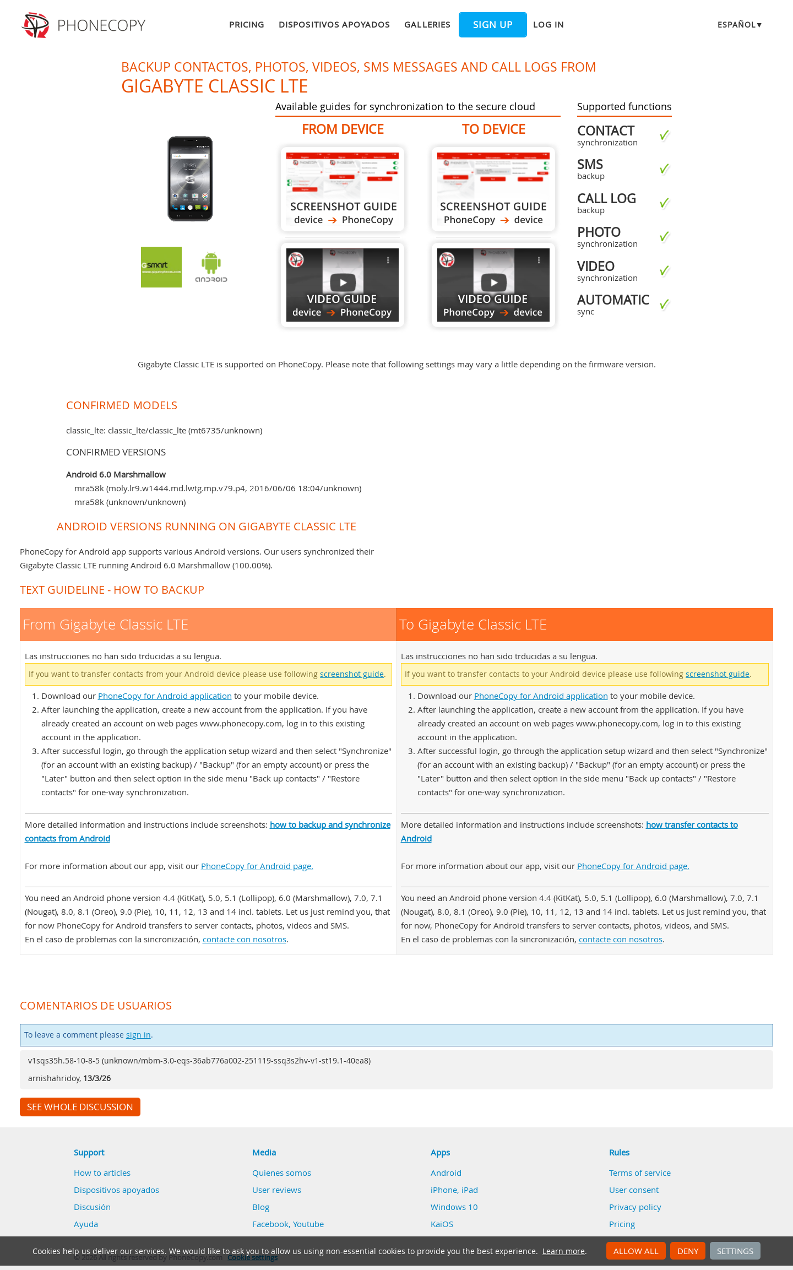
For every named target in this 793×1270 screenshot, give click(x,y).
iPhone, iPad (454, 1189)
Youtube (308, 1223)
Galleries (427, 24)
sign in (138, 1035)
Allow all (636, 1250)
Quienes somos (281, 1172)
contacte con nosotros (244, 939)
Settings (735, 1250)
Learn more (563, 1251)
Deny (687, 1250)
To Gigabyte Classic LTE (493, 189)
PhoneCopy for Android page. (257, 865)
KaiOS (442, 1223)
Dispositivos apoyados (334, 24)
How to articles (102, 1172)
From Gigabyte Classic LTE (342, 189)
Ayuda (86, 1223)
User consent (634, 1189)
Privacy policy (635, 1206)
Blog (260, 1206)
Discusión (92, 1206)
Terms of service (640, 1172)
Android (446, 1172)
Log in (548, 24)
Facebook (270, 1223)
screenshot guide (352, 674)
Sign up (493, 25)
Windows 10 (454, 1206)
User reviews (276, 1189)
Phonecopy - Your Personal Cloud (85, 25)
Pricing (246, 24)
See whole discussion (80, 1107)
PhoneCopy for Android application (165, 695)
